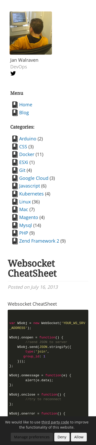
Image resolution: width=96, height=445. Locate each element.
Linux (25, 202)
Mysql (25, 225)
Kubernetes (31, 194)
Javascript (29, 186)
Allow (78, 436)
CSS (23, 146)
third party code (55, 422)
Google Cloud (33, 178)
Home (25, 104)
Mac (23, 209)
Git (22, 170)
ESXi (23, 162)
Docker (26, 154)
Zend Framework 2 (39, 241)
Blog (24, 112)
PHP (23, 233)
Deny (62, 436)
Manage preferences (32, 436)
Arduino (27, 139)
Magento (28, 217)
